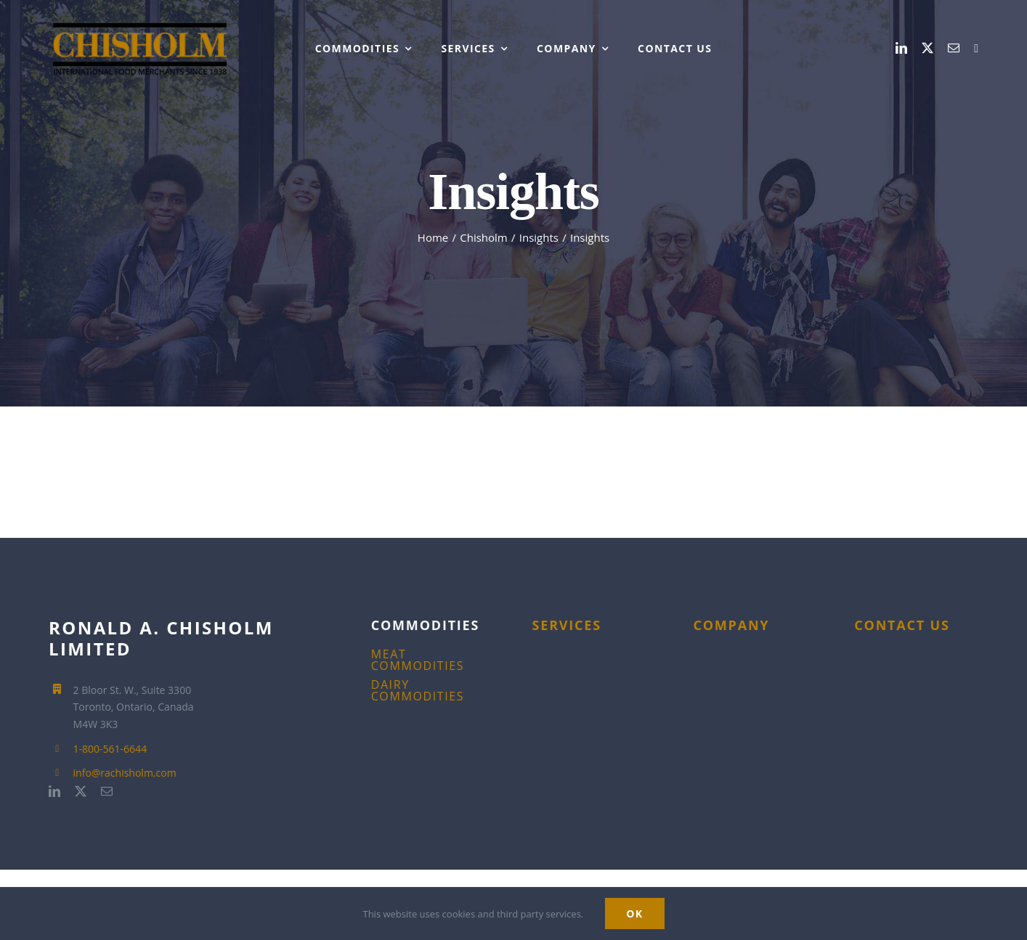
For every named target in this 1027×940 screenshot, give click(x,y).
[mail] (953, 48)
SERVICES (566, 625)
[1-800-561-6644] (976, 48)
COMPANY (731, 625)
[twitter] (927, 48)
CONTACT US (901, 625)
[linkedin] (901, 48)
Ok (634, 913)
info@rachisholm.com (124, 773)
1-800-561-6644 (110, 749)
